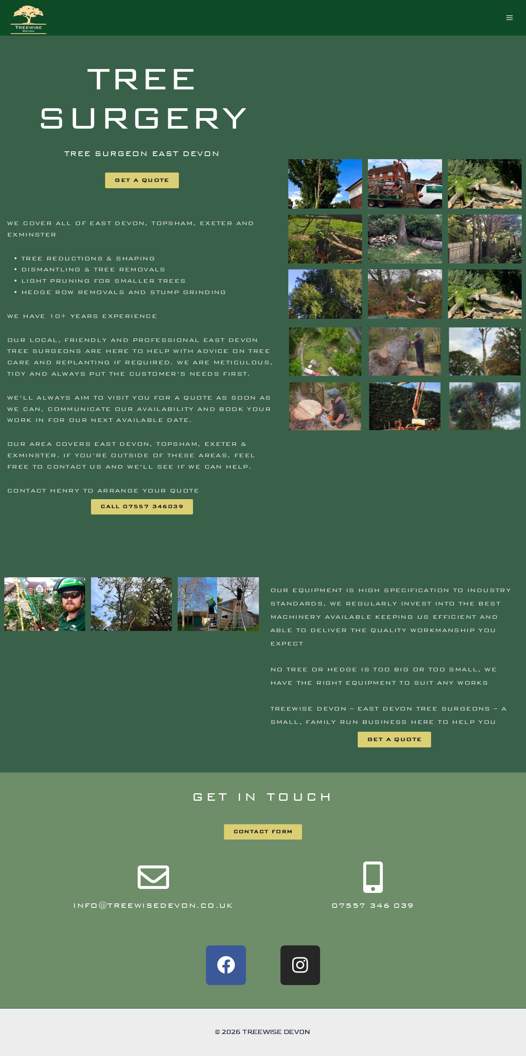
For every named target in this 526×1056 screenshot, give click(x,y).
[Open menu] (509, 18)
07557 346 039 (372, 905)
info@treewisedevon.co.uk (153, 905)
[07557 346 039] (373, 877)
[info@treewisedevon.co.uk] (153, 877)
